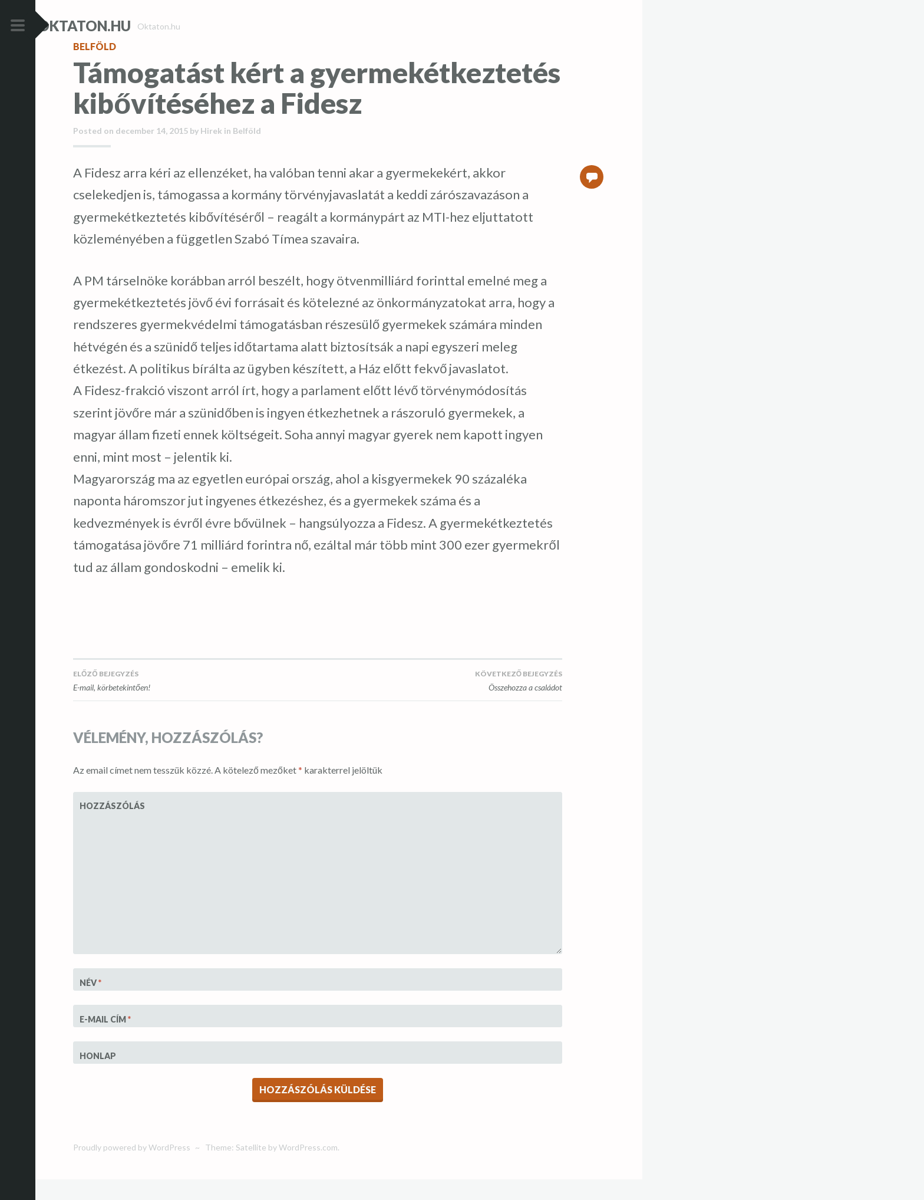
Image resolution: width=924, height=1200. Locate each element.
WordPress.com (308, 1168)
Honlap (98, 1076)
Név (90, 1004)
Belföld (94, 67)
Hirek (211, 152)
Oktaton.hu (119, 25)
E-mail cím (105, 1040)
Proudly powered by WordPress (131, 1168)
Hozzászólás (109, 827)
